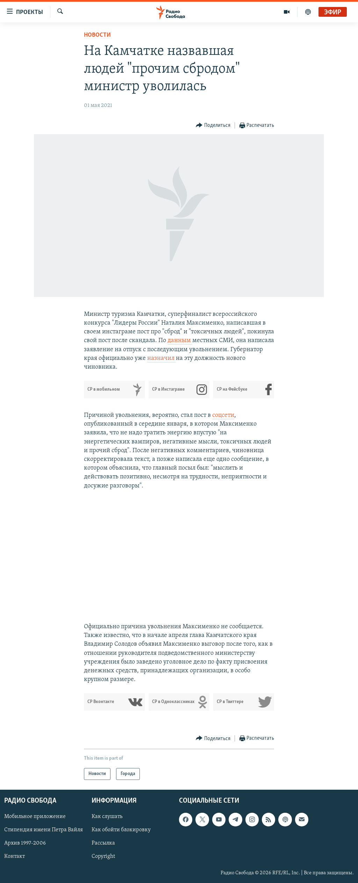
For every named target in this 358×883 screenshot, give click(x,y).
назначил (161, 358)
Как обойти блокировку (121, 830)
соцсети (223, 415)
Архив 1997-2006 (25, 843)
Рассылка (103, 843)
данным (179, 340)
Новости (97, 35)
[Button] (213, 125)
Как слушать (107, 817)
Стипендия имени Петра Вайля (43, 830)
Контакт (14, 857)
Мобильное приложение (35, 817)
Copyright (103, 857)
